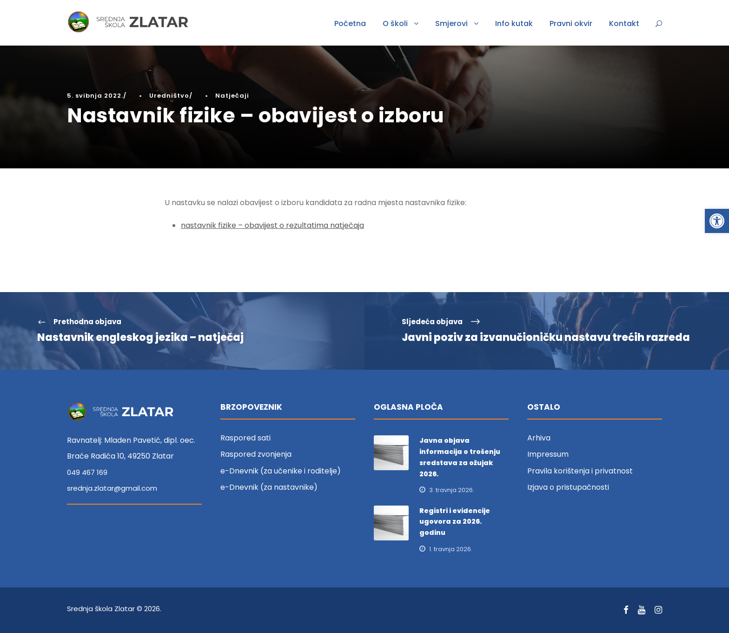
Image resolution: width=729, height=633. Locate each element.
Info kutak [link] (514, 23)
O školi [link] (395, 23)
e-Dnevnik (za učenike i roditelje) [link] (280, 471)
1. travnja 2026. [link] (450, 549)
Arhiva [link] (538, 438)
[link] (717, 221)
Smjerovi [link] (451, 23)
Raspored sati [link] (245, 438)
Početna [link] (350, 23)
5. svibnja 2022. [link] (95, 95)
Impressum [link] (548, 454)
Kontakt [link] (624, 23)
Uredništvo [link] (169, 95)
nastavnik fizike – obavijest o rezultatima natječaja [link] (272, 225)
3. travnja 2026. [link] (451, 490)
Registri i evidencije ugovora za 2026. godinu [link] (454, 522)
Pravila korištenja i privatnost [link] (580, 471)
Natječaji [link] (232, 95)
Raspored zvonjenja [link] (256, 454)
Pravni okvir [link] (571, 23)
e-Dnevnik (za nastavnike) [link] (269, 487)
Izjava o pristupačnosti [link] (568, 487)
